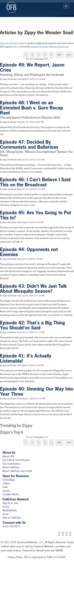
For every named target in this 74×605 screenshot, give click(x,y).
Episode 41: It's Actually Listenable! (25, 358)
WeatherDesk (10, 510)
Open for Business (16, 476)
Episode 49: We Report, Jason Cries (32, 67)
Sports (6, 490)
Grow (5, 514)
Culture (6, 483)
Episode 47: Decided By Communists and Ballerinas (29, 144)
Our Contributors (12, 463)
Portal (6, 506)
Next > (59, 55)
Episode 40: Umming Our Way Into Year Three (36, 391)
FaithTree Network (16, 499)
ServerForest (43, 550)
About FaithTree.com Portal (17, 471)
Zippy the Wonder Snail (12, 43)
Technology (9, 479)
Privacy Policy (15, 557)
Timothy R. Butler (40, 47)
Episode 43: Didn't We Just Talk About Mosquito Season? (33, 288)
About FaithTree (11, 467)
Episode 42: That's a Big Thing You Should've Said (32, 325)
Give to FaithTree (12, 517)
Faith (5, 487)
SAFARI (59, 550)
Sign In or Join (10, 503)
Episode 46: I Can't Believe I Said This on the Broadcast (35, 182)
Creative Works (11, 494)
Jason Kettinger (61, 47)
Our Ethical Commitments (16, 460)
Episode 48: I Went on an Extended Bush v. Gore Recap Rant (31, 108)
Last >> (69, 55)
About (8, 456)
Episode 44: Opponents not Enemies (29, 252)
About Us (9, 452)
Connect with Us (14, 523)
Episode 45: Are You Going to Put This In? (35, 215)
